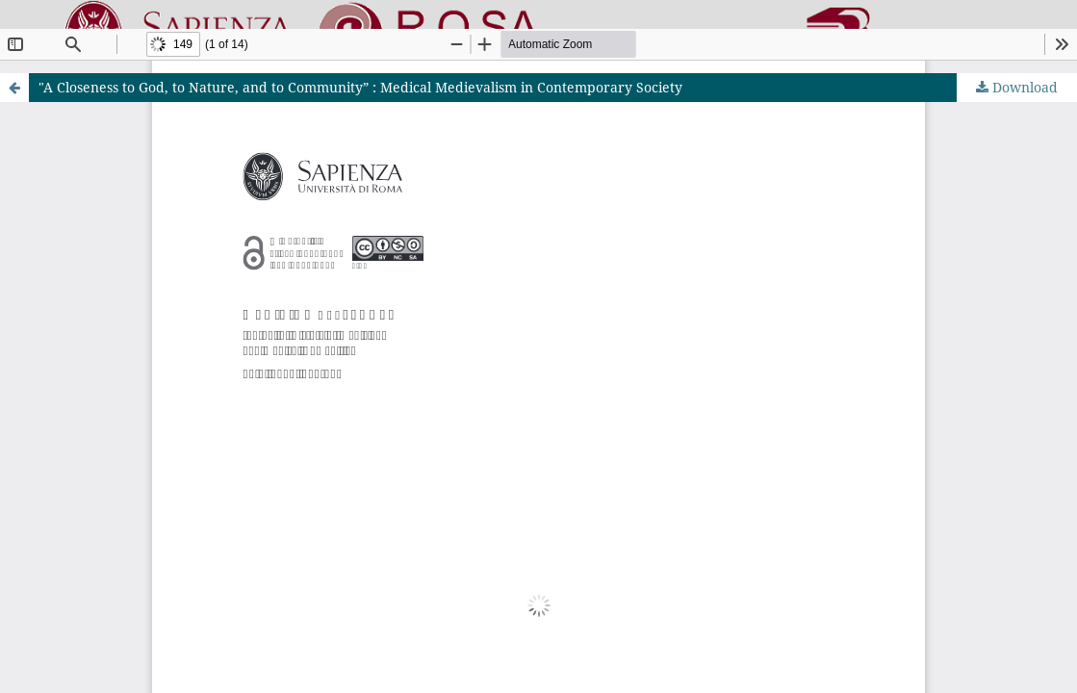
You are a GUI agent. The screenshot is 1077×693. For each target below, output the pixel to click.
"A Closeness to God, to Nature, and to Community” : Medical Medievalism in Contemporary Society (360, 87)
